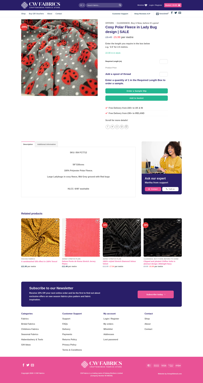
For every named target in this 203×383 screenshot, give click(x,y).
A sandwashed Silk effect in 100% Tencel (39, 261)
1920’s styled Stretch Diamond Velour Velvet (119, 262)
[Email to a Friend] (117, 127)
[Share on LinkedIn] (126, 127)
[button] (173, 5)
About (49, 14)
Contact (58, 14)
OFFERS (109, 23)
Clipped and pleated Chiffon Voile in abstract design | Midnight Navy (159, 262)
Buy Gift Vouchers (36, 14)
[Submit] (120, 5)
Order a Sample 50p (137, 91)
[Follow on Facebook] (172, 13)
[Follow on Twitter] (176, 13)
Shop (23, 14)
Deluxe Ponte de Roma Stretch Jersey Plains (79, 262)
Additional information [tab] (46, 144)
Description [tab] (28, 144)
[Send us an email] (180, 13)
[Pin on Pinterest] (122, 127)
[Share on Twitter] (112, 127)
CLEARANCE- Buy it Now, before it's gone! (138, 23)
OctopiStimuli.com (174, 374)
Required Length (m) (113, 61)
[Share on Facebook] (108, 127)
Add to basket (137, 98)
